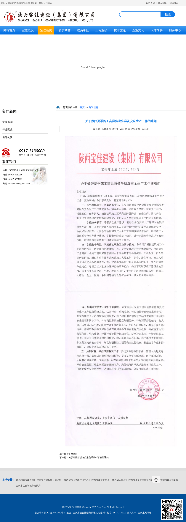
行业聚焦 (7, 129)
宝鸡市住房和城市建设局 (28, 485)
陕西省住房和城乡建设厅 (49, 480)
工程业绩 (101, 30)
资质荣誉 (64, 30)
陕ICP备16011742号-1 (54, 512)
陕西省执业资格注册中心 (76, 480)
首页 (82, 107)
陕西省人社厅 (119, 480)
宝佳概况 (28, 30)
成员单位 (83, 30)
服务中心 (175, 30)
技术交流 (120, 30)
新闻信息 (93, 107)
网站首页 (9, 30)
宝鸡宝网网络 (144, 512)
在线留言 (173, 2)
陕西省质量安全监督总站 (141, 480)
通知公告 (7, 137)
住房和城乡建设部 (25, 480)
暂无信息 (68, 453)
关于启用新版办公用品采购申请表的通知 (84, 457)
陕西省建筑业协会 (100, 480)
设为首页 (150, 2)
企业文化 (138, 30)
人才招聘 (157, 30)
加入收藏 (162, 2)
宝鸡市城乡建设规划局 (167, 480)
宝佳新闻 (46, 30)
